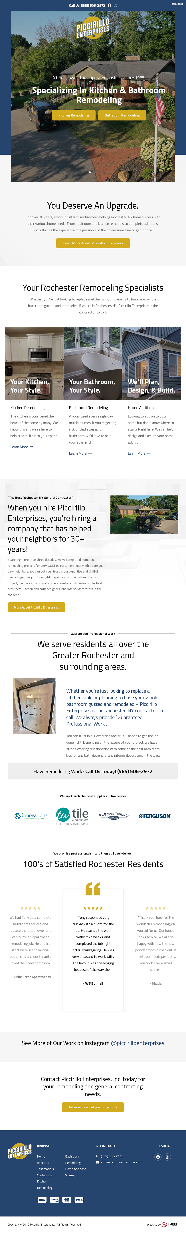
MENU (177, 4)
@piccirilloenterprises (137, 1043)
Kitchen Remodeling (73, 115)
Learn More (21, 447)
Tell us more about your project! (92, 1131)
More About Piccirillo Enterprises (37, 607)
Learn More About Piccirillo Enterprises (93, 243)
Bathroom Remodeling (122, 115)
